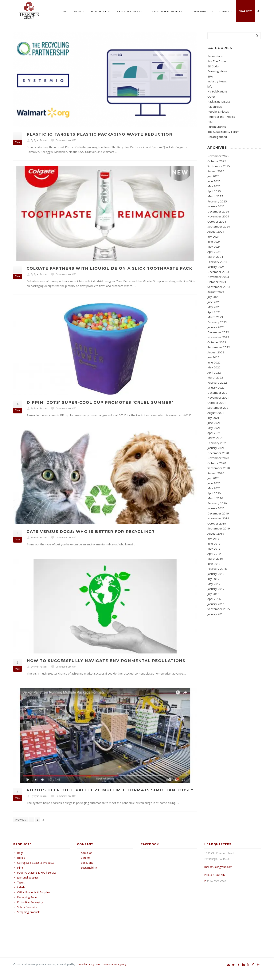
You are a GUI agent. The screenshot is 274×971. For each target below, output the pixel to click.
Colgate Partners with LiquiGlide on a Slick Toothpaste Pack (109, 268)
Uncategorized (217, 137)
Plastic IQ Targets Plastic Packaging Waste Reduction (100, 134)
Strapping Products (29, 912)
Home (64, 11)
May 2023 (214, 307)
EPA (210, 76)
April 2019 (214, 553)
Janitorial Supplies (28, 877)
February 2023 (217, 322)
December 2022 (218, 332)
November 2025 (218, 156)
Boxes (21, 858)
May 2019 (214, 548)
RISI (210, 121)
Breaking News (217, 71)
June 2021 (214, 423)
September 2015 (218, 609)
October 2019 (216, 523)
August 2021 (215, 413)
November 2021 (218, 397)
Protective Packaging (30, 902)
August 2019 (215, 533)
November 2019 (218, 518)
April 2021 (214, 433)
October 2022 (216, 342)
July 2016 (213, 594)
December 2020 (218, 453)
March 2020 (215, 498)
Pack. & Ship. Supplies (132, 11)
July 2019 (213, 538)
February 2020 (217, 503)
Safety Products (27, 907)
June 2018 (214, 564)
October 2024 (216, 221)
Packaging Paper (27, 897)
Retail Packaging (101, 11)
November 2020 (218, 458)
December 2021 (218, 392)
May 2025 (214, 186)
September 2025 (218, 166)
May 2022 (214, 367)
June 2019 (214, 543)
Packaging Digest (218, 101)
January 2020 (216, 508)
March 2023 (215, 317)
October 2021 (216, 403)
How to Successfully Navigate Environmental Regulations (106, 660)
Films (20, 867)
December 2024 (218, 211)
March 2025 (215, 196)
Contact (226, 11)
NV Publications (217, 91)
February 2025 (217, 201)
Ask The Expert (217, 61)
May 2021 (214, 428)
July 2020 (213, 478)
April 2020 (214, 493)
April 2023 (214, 312)
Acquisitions (215, 56)
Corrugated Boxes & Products (35, 862)
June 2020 (214, 483)
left (209, 86)
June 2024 (214, 241)
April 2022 (214, 372)
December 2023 (218, 272)
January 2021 (216, 448)
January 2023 (216, 327)
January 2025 (216, 206)
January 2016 (216, 604)
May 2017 (214, 584)
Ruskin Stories (216, 127)
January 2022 (216, 387)
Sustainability (203, 11)
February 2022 (217, 382)
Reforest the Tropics (221, 117)
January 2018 (216, 574)
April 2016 (214, 599)
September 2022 (218, 347)
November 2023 (218, 277)
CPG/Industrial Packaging (169, 11)
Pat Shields (214, 106)
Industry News (217, 81)
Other (211, 96)
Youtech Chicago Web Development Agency (101, 964)
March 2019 (215, 558)
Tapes (21, 882)
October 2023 (216, 282)
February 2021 (217, 443)
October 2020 (216, 463)
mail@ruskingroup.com (218, 867)
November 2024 (218, 216)
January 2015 (216, 614)
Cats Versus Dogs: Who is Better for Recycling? (91, 531)
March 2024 (215, 256)
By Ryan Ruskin (39, 140)
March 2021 (215, 438)
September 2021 (218, 407)
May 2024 (214, 246)
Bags (20, 853)
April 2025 (214, 191)
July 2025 (213, 176)
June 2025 (214, 181)
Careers (85, 858)
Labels (21, 887)
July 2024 (213, 236)
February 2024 (217, 262)
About (79, 11)
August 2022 (215, 352)
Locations (87, 862)
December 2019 (218, 513)
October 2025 (216, 161)
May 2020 (214, 488)
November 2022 (218, 337)
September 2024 (218, 226)
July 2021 (213, 418)
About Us (86, 853)
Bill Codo (213, 66)
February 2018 (217, 568)
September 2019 (218, 528)
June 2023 (214, 302)
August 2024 (215, 231)
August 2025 (215, 171)
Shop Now (245, 11)
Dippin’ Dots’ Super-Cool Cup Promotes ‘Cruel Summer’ (100, 402)
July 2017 (213, 579)
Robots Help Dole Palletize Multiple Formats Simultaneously (110, 790)
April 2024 (214, 252)
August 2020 (215, 473)
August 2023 (215, 292)
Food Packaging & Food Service (37, 872)
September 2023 (218, 287)
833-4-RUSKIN (216, 875)
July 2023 (213, 297)
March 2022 (215, 377)
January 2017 (216, 589)
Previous (20, 819)
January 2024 (216, 267)
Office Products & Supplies (33, 892)
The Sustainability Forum (223, 132)
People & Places (218, 111)
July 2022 (213, 357)
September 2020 (218, 468)
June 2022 (214, 362)
